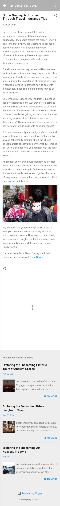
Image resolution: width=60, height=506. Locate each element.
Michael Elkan (37, 500)
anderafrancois (23, 5)
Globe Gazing (36, 257)
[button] (55, 16)
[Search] (55, 6)
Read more (50, 396)
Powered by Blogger (30, 493)
